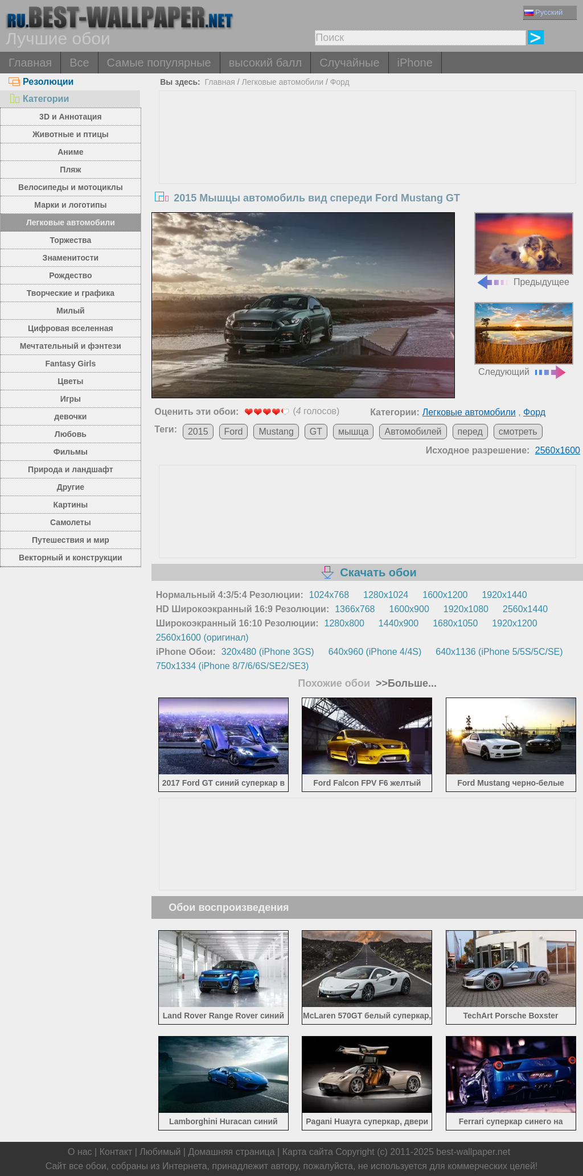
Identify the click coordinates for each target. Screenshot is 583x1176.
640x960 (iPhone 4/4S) (375, 652)
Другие (70, 487)
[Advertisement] (367, 176)
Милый (70, 310)
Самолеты (70, 522)
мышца (353, 431)
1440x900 (398, 623)
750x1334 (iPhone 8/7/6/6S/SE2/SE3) (232, 666)
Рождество (70, 275)
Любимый (159, 1152)
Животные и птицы (70, 134)
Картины (71, 504)
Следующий (523, 339)
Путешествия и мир (70, 539)
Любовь (71, 434)
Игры (70, 398)
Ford (233, 431)
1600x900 (409, 609)
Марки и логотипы (70, 204)
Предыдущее (523, 249)
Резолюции (41, 81)
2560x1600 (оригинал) (202, 637)
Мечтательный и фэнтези (70, 345)
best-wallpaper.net (473, 1152)
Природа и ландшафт (70, 469)
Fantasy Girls (71, 363)
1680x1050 (455, 623)
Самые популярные (159, 62)
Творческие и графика (70, 293)
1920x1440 (504, 595)
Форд (340, 81)
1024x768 (329, 595)
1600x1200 (444, 595)
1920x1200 (514, 623)
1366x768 (355, 609)
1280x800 (344, 623)
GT (316, 431)
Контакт (116, 1152)
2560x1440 (525, 609)
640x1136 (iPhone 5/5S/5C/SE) (499, 652)
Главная (30, 62)
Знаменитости (71, 257)
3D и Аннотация (70, 116)
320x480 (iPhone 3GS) (267, 652)
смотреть (518, 431)
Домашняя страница (231, 1152)
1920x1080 (466, 609)
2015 (198, 431)
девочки (70, 416)
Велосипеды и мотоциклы (70, 187)
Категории (39, 99)
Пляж (70, 169)
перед (470, 431)
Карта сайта (307, 1152)
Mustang (275, 431)
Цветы (70, 381)
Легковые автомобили (70, 222)
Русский (543, 12)
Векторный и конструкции (70, 557)
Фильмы (71, 451)
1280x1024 (385, 595)
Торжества (70, 240)
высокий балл (265, 62)
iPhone (415, 62)
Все (79, 62)
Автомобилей (412, 431)
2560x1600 (557, 450)
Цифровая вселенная (70, 328)
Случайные (349, 62)
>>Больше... (405, 683)
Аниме (70, 151)
